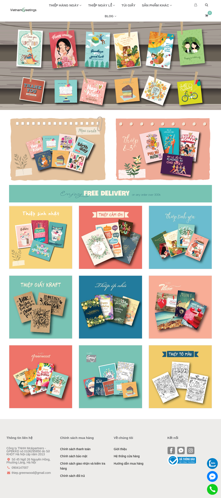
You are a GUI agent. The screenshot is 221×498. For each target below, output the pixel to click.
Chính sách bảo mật (73, 456)
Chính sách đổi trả (72, 476)
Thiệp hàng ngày (65, 5)
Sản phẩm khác (157, 5)
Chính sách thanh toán (75, 449)
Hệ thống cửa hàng (127, 456)
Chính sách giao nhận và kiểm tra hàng (82, 466)
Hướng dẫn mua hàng (128, 463)
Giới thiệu (120, 449)
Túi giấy (128, 5)
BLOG (110, 16)
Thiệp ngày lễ (101, 5)
